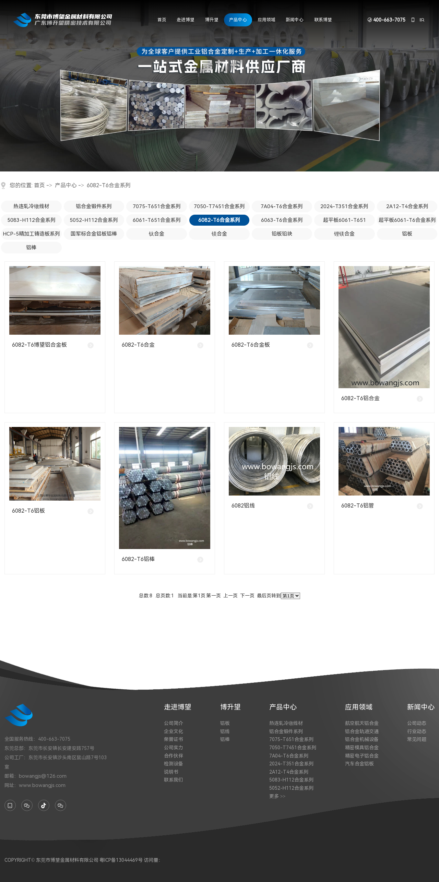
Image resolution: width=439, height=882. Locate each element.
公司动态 (416, 723)
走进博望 (185, 19)
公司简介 (173, 723)
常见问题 (416, 739)
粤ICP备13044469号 (121, 860)
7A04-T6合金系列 (282, 206)
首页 (161, 19)
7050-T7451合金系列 (219, 206)
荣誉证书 (173, 739)
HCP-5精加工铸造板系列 (31, 234)
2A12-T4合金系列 (407, 206)
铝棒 (31, 248)
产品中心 (238, 19)
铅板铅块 (282, 234)
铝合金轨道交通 (362, 731)
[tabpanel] (219, 85)
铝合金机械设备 (362, 739)
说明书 (171, 772)
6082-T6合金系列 (109, 185)
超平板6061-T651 (344, 220)
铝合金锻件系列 (94, 206)
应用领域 (266, 19)
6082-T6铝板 (28, 511)
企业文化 (173, 731)
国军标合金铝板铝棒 (94, 234)
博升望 (211, 19)
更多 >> (277, 796)
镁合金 (219, 234)
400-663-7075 (389, 19)
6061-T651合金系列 (157, 220)
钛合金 (156, 234)
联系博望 (323, 19)
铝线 (225, 731)
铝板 (407, 234)
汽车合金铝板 (359, 763)
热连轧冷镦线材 (31, 206)
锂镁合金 (344, 234)
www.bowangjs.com (42, 785)
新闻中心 (295, 19)
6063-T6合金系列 (282, 220)
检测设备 (173, 763)
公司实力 (173, 747)
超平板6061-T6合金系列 (407, 220)
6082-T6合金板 (251, 345)
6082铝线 (243, 505)
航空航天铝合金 (362, 723)
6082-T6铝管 (357, 505)
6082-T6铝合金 (360, 398)
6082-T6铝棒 (138, 559)
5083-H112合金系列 (31, 220)
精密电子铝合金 (362, 755)
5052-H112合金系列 (94, 220)
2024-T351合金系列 (344, 206)
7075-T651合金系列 (157, 206)
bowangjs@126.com (43, 776)
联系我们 (173, 779)
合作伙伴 (173, 755)
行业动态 (416, 731)
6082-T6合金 (138, 345)
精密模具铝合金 (362, 747)
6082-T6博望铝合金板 (39, 345)
